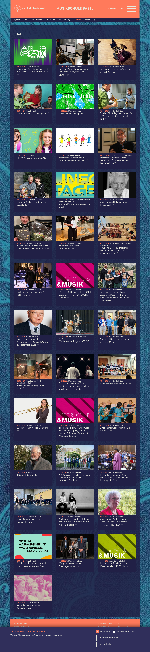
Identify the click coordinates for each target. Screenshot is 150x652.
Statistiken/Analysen (126, 632)
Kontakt (112, 9)
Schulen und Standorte (33, 20)
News (78, 20)
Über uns (51, 20)
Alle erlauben (106, 644)
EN (121, 9)
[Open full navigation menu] (131, 9)
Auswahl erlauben (109, 638)
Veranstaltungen (65, 20)
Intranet (119, 623)
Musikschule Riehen (105, 623)
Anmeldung (90, 20)
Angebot (16, 20)
